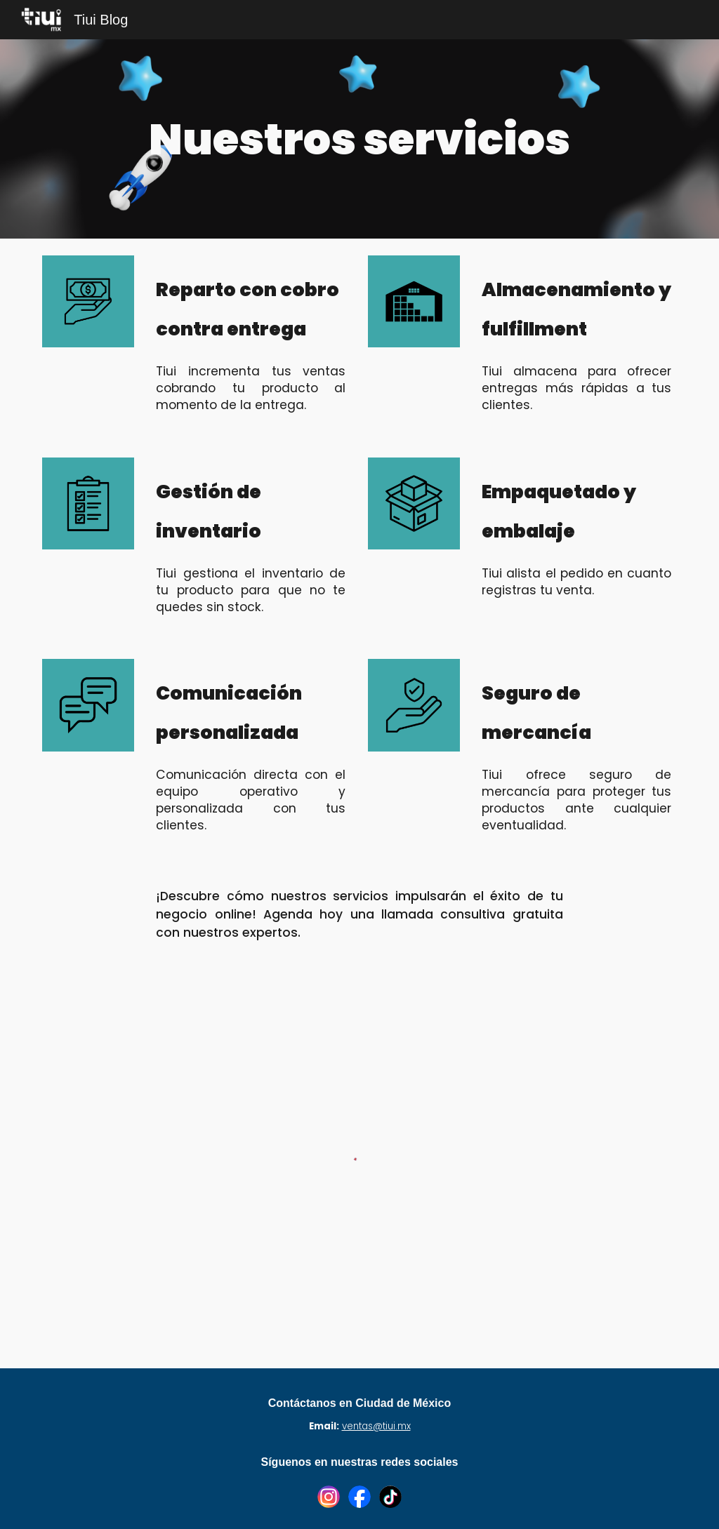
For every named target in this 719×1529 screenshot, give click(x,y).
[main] (359, 138)
